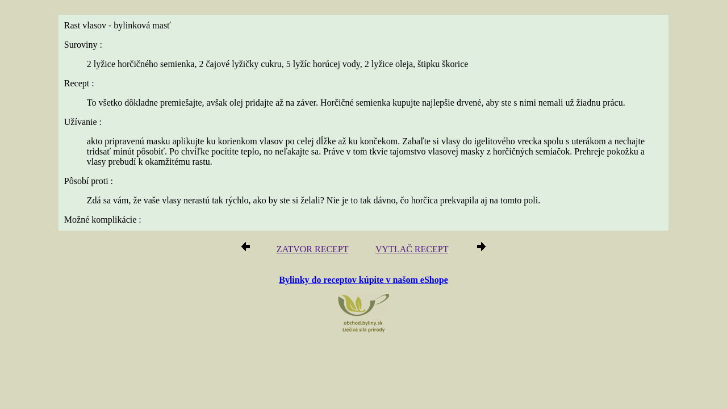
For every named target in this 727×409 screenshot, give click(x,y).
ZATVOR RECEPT (317, 238)
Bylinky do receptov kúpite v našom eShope (363, 268)
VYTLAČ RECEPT (408, 238)
